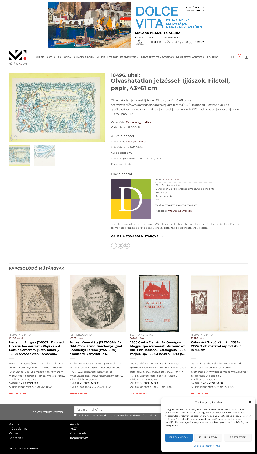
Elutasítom (208, 437)
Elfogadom (178, 437)
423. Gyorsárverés (136, 141)
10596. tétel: (198, 338)
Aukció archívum (86, 57)
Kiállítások (109, 57)
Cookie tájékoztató (204, 445)
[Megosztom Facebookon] (114, 246)
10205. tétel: (77, 338)
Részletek (238, 437)
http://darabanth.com (180, 211)
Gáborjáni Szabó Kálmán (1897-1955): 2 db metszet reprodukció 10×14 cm (216, 346)
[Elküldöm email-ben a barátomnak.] (121, 246)
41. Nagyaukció (149, 382)
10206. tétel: (16, 338)
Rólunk (212, 57)
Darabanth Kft (171, 179)
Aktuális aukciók (58, 57)
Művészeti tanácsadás (157, 57)
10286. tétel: (137, 338)
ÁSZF (218, 445)
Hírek (40, 57)
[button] (250, 402)
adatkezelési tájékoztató (129, 415)
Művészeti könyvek (190, 57)
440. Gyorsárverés (212, 382)
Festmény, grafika (138, 122)
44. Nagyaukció (28, 382)
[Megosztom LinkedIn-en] (127, 246)
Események (129, 57)
